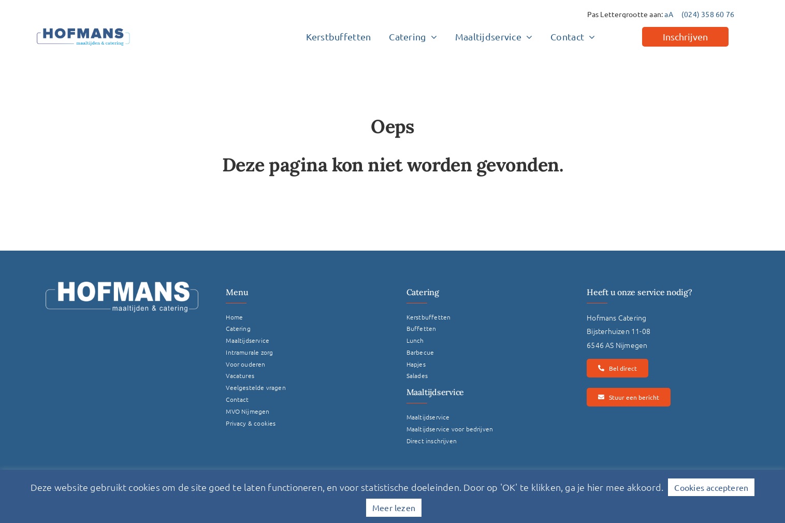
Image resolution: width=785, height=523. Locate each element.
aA (668, 14)
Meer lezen (393, 507)
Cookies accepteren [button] (711, 487)
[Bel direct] (617, 368)
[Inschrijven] (685, 37)
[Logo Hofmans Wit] (122, 285)
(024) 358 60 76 (707, 14)
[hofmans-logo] (83, 28)
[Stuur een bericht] (628, 397)
